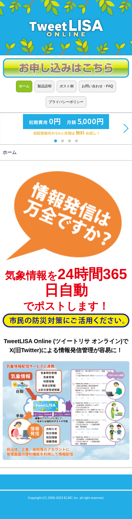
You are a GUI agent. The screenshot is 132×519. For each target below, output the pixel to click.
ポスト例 (67, 86)
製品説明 (44, 86)
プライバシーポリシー (66, 102)
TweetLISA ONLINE (66, 27)
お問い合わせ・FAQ (97, 86)
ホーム (24, 86)
